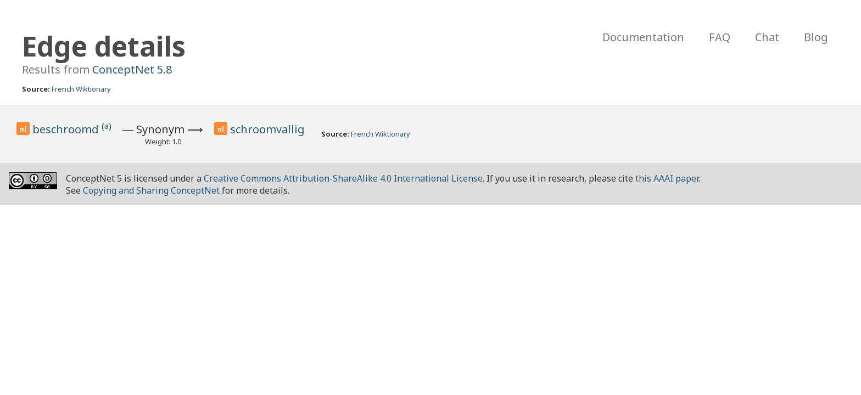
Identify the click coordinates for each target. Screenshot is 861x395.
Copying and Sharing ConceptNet (151, 190)
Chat (767, 37)
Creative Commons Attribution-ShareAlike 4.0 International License (343, 178)
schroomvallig (267, 129)
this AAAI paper (666, 178)
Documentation (643, 37)
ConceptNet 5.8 (132, 69)
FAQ (719, 37)
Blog (816, 37)
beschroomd (67, 129)
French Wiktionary (81, 89)
